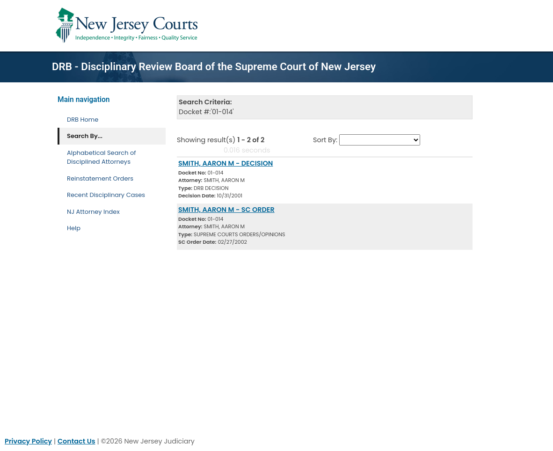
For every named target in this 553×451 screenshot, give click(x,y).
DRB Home (82, 119)
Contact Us (76, 441)
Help (73, 228)
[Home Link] (128, 25)
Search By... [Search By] (84, 135)
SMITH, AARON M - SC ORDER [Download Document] (226, 209)
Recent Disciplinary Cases (106, 194)
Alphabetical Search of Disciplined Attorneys (101, 157)
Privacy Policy (28, 441)
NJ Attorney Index (93, 211)
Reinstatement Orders (100, 178)
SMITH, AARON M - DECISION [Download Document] (225, 163)
